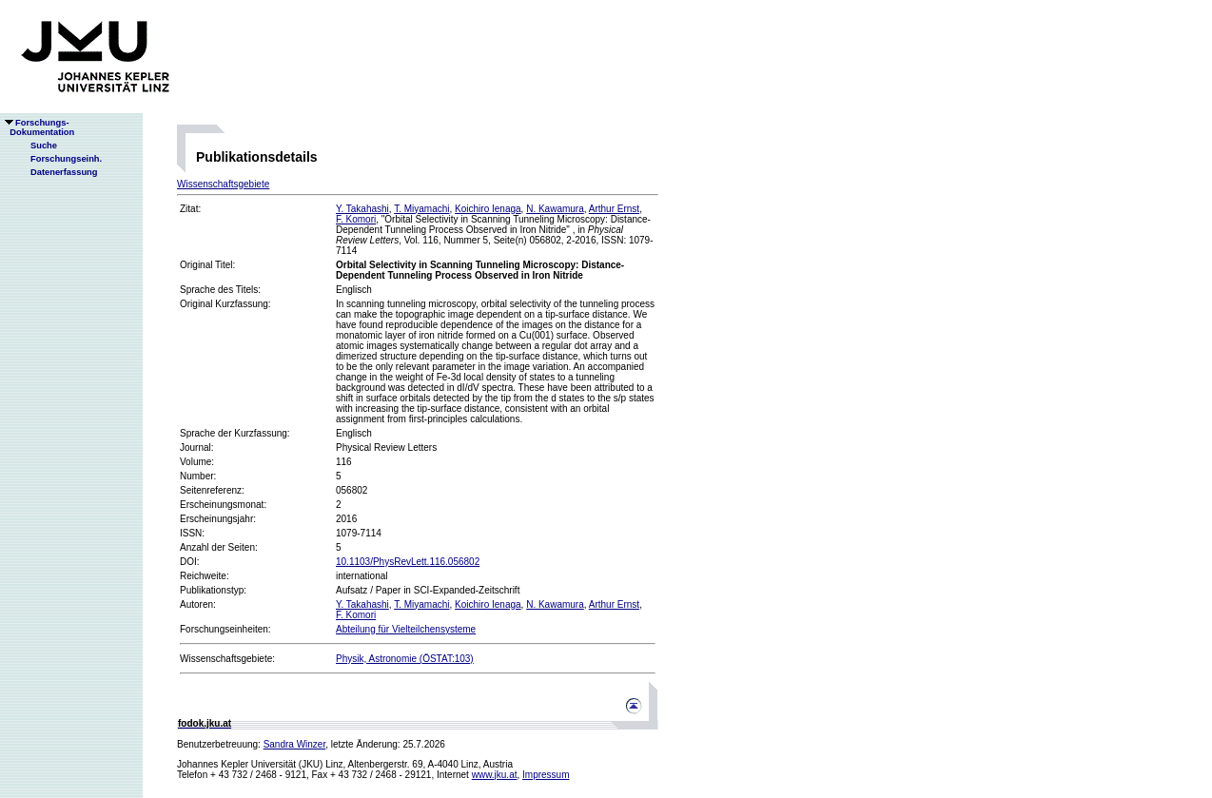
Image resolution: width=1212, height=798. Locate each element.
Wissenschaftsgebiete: (227, 658)
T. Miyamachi (421, 209)
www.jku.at (495, 774)
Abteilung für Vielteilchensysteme (406, 629)
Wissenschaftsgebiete (223, 184)
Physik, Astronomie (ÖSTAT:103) (405, 658)
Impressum (545, 774)
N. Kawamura (555, 209)
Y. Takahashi (362, 209)
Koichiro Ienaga (488, 209)
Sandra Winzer (295, 744)
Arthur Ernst (614, 209)
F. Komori (356, 219)
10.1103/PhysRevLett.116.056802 (407, 561)
